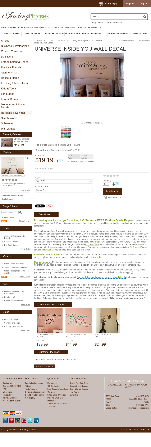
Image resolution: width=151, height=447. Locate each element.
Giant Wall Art (9, 72)
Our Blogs (51, 406)
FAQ (4, 403)
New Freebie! (9, 297)
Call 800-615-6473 (114, 22)
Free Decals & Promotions (57, 403)
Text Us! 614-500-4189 (12, 401)
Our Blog (58, 27)
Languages (7, 93)
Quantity (39, 195)
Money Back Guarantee (12, 415)
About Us (51, 421)
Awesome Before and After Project (14, 237)
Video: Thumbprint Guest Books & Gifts (16, 272)
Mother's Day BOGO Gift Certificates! (14, 293)
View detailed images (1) (93, 123)
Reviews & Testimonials (34, 406)
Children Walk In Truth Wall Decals (77, 350)
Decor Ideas (33, 27)
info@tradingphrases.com (138, 422)
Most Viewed (9, 217)
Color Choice (41, 186)
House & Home (10, 77)
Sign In (144, 3)
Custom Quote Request (79, 401)
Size (37, 177)
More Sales (25, 305)
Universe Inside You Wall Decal (21, 140)
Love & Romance (11, 99)
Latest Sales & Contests (56, 409)
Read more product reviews (12, 195)
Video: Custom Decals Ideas (15, 267)
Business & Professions (15, 46)
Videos (28, 401)
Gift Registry (30, 412)
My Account (52, 398)
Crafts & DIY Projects (89, 27)
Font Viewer (74, 406)
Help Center (97, 22)
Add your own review (44, 381)
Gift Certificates (53, 401)
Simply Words (9, 118)
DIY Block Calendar (12, 245)
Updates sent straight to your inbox (127, 400)
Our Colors (74, 409)
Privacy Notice (8, 409)
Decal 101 (46, 27)
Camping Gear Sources (13, 326)
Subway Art (7, 123)
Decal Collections (57, 40)
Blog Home (7, 406)
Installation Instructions (34, 398)
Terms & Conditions (10, 412)
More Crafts (25, 249)
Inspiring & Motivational (14, 83)
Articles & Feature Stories (57, 418)
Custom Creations (11, 51)
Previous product (126, 41)
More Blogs (25, 330)
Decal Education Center (34, 409)
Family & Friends (11, 67)
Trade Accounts (31, 403)
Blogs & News (24, 221)
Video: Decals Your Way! (14, 264)
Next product (144, 41)
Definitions (7, 56)
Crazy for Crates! (11, 242)
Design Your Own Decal (79, 398)
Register (130, 3)
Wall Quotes (8, 128)
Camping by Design (12, 323)
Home (3, 27)
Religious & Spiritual (13, 112)
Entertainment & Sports (14, 61)
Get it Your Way (78, 393)
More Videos (25, 277)
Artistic (5, 40)
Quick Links (53, 393)
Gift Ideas (70, 27)
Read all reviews (7, 199)
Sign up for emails (127, 395)
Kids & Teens (9, 88)
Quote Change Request (79, 403)
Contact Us (7, 398)
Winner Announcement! (13, 301)
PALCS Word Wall (11, 319)
